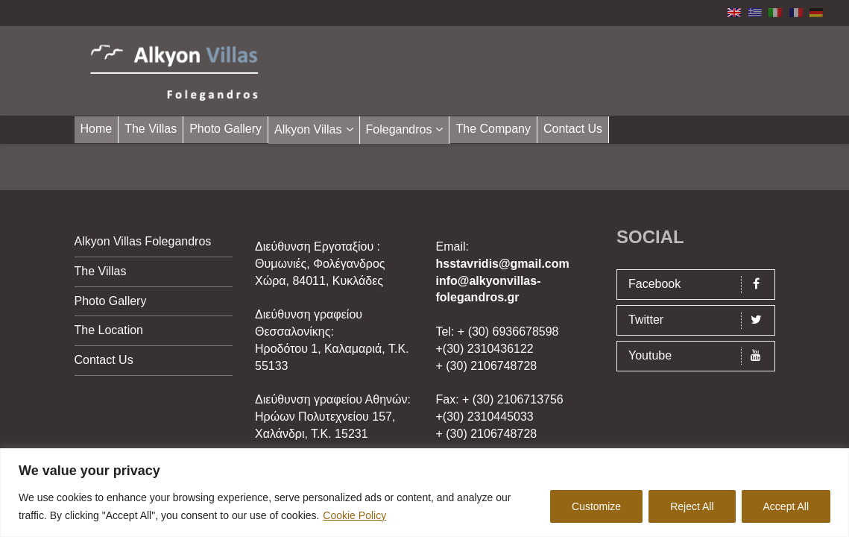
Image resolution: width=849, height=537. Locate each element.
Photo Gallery (225, 128)
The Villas (150, 128)
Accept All (786, 506)
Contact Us (572, 128)
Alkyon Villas (307, 129)
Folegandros (399, 129)
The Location (109, 330)
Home (97, 128)
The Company (493, 128)
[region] (424, 492)
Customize (596, 506)
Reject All (691, 506)
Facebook (699, 284)
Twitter (699, 320)
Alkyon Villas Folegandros (143, 241)
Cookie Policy (354, 515)
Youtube (699, 356)
